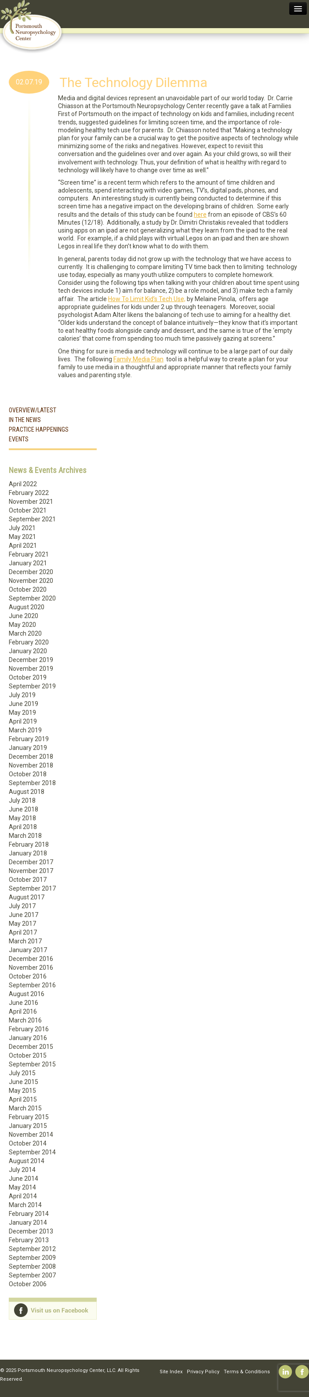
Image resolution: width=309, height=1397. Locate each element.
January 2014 (28, 1222)
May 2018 (22, 818)
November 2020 (31, 580)
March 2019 (25, 730)
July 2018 (22, 800)
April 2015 (23, 1099)
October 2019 (28, 677)
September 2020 (32, 598)
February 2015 (29, 1117)
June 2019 (23, 703)
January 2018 (28, 853)
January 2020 (28, 651)
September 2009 (32, 1257)
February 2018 (29, 844)
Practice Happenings (39, 429)
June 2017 (23, 914)
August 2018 (26, 791)
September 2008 (32, 1266)
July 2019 (22, 694)
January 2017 (28, 949)
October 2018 (28, 774)
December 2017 (31, 862)
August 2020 (26, 607)
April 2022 (23, 483)
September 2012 (32, 1248)
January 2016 (28, 1037)
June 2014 (23, 1178)
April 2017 (23, 932)
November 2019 (31, 668)
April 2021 (23, 545)
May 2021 (22, 536)
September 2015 (32, 1064)
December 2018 (31, 756)
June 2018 (23, 809)
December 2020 (31, 571)
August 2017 (26, 897)
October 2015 (28, 1055)
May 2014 (22, 1187)
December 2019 (31, 659)
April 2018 (23, 826)
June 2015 (23, 1081)
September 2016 (32, 985)
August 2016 (26, 993)
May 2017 (22, 923)
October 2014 (28, 1143)
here (200, 214)
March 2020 (25, 633)
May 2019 (22, 712)
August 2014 (26, 1160)
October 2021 (28, 510)
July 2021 (22, 527)
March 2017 (25, 941)
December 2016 (31, 958)
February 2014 (29, 1213)
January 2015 (28, 1125)
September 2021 (32, 519)
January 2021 (28, 563)
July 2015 (22, 1073)
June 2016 (23, 1002)
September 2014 (32, 1152)
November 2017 (31, 870)
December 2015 (31, 1046)
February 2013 (29, 1240)
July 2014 (22, 1169)
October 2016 (28, 976)
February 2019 (29, 738)
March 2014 (25, 1204)
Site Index (171, 1372)
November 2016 (31, 967)
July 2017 (22, 906)
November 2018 (31, 765)
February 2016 (29, 1029)
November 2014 (31, 1134)
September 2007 (32, 1275)
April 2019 (23, 721)
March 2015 (25, 1108)
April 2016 (23, 1011)
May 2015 (22, 1090)
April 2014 (23, 1196)
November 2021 (31, 501)
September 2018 (32, 782)
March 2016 (25, 1020)
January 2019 (28, 747)
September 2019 (32, 686)
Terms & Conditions (247, 1372)
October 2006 (28, 1284)
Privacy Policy (203, 1372)
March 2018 (25, 835)
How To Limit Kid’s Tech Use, (146, 298)
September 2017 (32, 888)
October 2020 (28, 589)
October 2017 (28, 879)
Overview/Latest (32, 410)
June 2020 (23, 615)
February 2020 (29, 642)
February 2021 (29, 554)
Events (19, 439)
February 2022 (29, 492)
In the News (25, 419)
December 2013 (31, 1231)
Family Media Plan (138, 359)
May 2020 (22, 624)
